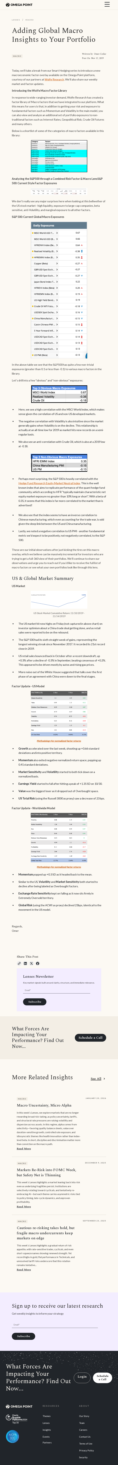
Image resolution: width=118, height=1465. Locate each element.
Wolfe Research (54, 79)
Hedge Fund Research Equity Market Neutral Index (49, 483)
